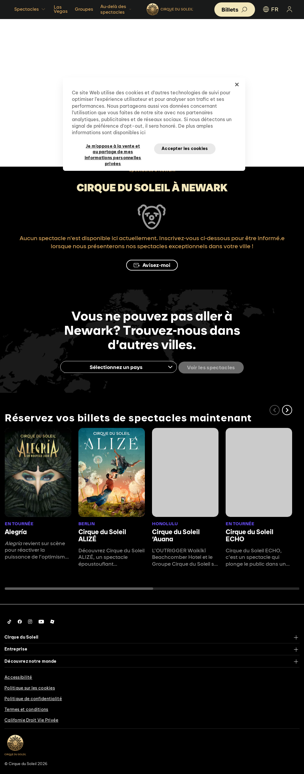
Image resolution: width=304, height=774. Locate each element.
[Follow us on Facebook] (20, 621)
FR (270, 9)
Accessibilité (18, 676)
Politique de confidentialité (33, 697)
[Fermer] (236, 84)
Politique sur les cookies (29, 687)
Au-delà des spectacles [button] (116, 9)
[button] (287, 409)
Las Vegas (61, 9)
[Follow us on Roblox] (52, 621)
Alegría (16, 531)
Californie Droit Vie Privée (31, 719)
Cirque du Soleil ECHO (249, 534)
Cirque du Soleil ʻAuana (176, 534)
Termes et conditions (26, 708)
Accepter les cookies (185, 148)
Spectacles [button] (30, 9)
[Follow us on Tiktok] (9, 621)
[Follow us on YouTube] (41, 621)
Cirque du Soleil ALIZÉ (102, 534)
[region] (154, 124)
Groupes (84, 9)
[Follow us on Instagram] (30, 621)
